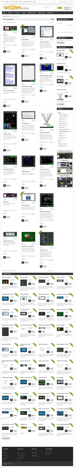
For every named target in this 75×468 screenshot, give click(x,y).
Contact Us (34, 449)
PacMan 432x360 (25, 171)
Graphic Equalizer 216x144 (62, 344)
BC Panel (5, 35)
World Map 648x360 (6, 344)
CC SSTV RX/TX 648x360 (43, 393)
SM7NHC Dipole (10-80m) (7, 377)
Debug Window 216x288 (27, 86)
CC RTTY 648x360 (61, 325)
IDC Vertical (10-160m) (45, 132)
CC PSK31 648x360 (24, 393)
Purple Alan (5, 201)
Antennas (17, 13)
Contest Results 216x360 (8, 90)
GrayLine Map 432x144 (25, 360)
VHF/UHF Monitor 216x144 (62, 393)
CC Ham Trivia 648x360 (25, 408)
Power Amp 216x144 (6, 277)
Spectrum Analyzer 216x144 (63, 309)
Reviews (20, 1)
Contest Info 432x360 (44, 41)
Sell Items (19, 459)
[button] (59, 8)
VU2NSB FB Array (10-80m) (28, 246)
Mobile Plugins (41, 13)
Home (4, 13)
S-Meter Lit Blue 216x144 (43, 408)
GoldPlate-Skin (23, 424)
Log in (18, 451)
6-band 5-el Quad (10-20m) (26, 325)
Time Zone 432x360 (42, 377)
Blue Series (61, 121)
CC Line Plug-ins (62, 125)
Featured (7, 1)
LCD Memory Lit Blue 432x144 (63, 294)
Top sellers (12, 1)
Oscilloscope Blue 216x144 (8, 294)
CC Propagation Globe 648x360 (45, 309)
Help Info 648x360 (25, 123)
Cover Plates (61, 127)
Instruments (61, 135)
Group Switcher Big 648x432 (63, 408)
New (3, 1)
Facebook (49, 451)
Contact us (36, 455)
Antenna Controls (62, 117)
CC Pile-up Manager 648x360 (63, 424)
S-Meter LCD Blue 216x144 (26, 377)
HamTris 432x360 (7, 133)
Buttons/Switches (62, 123)
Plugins (10, 13)
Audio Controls (62, 119)
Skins (24, 13)
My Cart (67, 7)
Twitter (49, 453)
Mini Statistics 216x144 (8, 169)
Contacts (34, 1)
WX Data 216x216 (43, 250)
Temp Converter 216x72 (43, 360)
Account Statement (20, 457)
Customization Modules (63, 129)
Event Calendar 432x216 (43, 294)
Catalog (4, 16)
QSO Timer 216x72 (61, 277)
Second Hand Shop (62, 146)
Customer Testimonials (27, 1)
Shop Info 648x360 (26, 205)
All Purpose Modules (63, 114)
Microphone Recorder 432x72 (44, 325)
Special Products (61, 38)
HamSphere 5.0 (50, 13)
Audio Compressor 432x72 (8, 424)
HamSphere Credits (32, 13)
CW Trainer (40, 424)
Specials (16, 1)
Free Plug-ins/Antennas (15, 16)
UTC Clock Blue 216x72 (7, 408)
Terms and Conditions (21, 455)
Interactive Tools (62, 137)
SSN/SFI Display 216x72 (8, 241)
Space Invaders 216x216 (45, 211)
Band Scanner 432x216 (43, 277)
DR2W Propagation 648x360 (46, 75)
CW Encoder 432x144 (25, 309)
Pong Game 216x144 (44, 169)
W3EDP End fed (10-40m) (62, 360)
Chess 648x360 (25, 39)
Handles (60, 133)
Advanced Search (20, 453)
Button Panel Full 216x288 (7, 325)
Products (7, 274)
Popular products (62, 47)
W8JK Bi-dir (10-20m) (43, 344)
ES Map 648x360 (5, 309)
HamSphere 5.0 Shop (7, 463)
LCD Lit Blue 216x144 (6, 393)
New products (5, 455)
